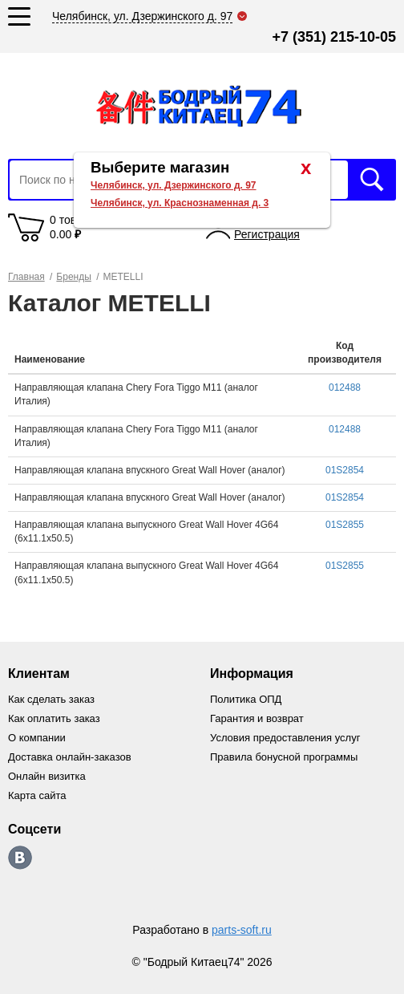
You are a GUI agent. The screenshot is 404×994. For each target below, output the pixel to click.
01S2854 (344, 470)
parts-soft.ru (242, 929)
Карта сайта (37, 795)
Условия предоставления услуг (285, 738)
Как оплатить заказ (54, 718)
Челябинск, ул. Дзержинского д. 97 (174, 185)
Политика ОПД (245, 699)
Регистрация (267, 234)
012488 (345, 387)
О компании (37, 738)
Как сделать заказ (51, 699)
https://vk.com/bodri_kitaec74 (20, 858)
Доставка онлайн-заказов (69, 757)
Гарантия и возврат (257, 718)
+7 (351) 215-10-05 (334, 37)
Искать (371, 179)
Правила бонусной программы (284, 757)
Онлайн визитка (47, 776)
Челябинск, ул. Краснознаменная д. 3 (180, 203)
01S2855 (344, 524)
